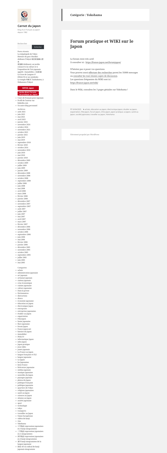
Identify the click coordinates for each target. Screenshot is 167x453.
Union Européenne (25, 416)
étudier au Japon (24, 314)
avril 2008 (22, 191)
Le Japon (21, 360)
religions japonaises (26, 390)
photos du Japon (24, 380)
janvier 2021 (23, 135)
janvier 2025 (23, 122)
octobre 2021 (23, 132)
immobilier (22, 334)
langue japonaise (24, 357)
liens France (22, 365)
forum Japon (23, 326)
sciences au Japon (25, 395)
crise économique (25, 283)
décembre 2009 (24, 160)
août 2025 (21, 112)
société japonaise (24, 400)
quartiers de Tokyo (25, 388)
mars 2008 (22, 193)
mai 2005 (21, 262)
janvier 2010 (23, 158)
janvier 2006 (23, 244)
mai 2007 (21, 216)
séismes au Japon (24, 398)
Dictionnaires (23, 293)
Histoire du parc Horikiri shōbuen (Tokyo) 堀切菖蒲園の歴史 (30, 59)
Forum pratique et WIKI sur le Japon (101, 43)
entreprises (22, 308)
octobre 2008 (23, 178)
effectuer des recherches (100, 72)
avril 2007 (22, 219)
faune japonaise (24, 321)
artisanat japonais (25, 278)
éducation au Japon (25, 303)
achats (20, 270)
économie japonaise (26, 301)
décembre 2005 (24, 247)
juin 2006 (21, 237)
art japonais (22, 275)
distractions (22, 296)
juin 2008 (21, 186)
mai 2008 (21, 188)
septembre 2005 (24, 255)
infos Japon (22, 342)
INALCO (21, 337)
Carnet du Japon (29, 26)
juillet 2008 (22, 183)
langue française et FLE (27, 354)
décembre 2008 (24, 173)
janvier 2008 (23, 198)
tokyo (20, 408)
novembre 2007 (24, 204)
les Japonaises (23, 362)
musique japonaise (25, 372)
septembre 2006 (24, 234)
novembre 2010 (24, 150)
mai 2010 (21, 155)
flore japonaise (24, 324)
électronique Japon (25, 306)
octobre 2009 (23, 163)
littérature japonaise (26, 367)
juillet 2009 (22, 165)
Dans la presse (23, 291)
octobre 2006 (23, 232)
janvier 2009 (23, 170)
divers (20, 298)
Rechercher (22, 43)
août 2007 (21, 209)
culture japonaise (25, 288)
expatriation (23, 316)
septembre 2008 (24, 181)
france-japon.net (24, 329)
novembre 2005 (24, 250)
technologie (22, 406)
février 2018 (23, 145)
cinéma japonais (24, 280)
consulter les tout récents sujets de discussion (95, 76)
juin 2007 (21, 214)
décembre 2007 (24, 201)
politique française (25, 383)
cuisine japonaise (25, 285)
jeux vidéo (22, 347)
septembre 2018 (24, 142)
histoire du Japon (25, 331)
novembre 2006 (24, 229)
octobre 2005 (23, 252)
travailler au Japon (25, 413)
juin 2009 (21, 168)
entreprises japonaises (27, 311)
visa (19, 421)
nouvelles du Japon (25, 375)
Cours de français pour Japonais (30, 98)
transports (22, 411)
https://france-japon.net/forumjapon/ (103, 62)
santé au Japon (24, 393)
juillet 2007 (22, 211)
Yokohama (22, 423)
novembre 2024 (24, 124)
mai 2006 (21, 239)
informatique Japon (26, 339)
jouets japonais (24, 349)
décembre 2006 (24, 227)
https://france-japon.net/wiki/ (84, 82)
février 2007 (23, 224)
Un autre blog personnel (27, 105)
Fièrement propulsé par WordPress (84, 134)
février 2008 (23, 196)
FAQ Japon (22, 319)
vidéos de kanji (24, 418)
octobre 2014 (23, 147)
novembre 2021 (24, 129)
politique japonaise (25, 385)
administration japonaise (28, 273)
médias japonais (24, 370)
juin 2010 (21, 152)
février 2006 (23, 242)
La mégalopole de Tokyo (27, 54)
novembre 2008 (24, 175)
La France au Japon (25, 352)
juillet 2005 (22, 257)
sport (20, 403)
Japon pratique (24, 344)
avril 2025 (22, 119)
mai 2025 (21, 117)
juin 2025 (21, 114)
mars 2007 (22, 221)
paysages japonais (25, 377)
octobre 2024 (23, 127)
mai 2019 (21, 140)
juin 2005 (21, 260)
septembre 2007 (24, 206)
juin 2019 (21, 137)
